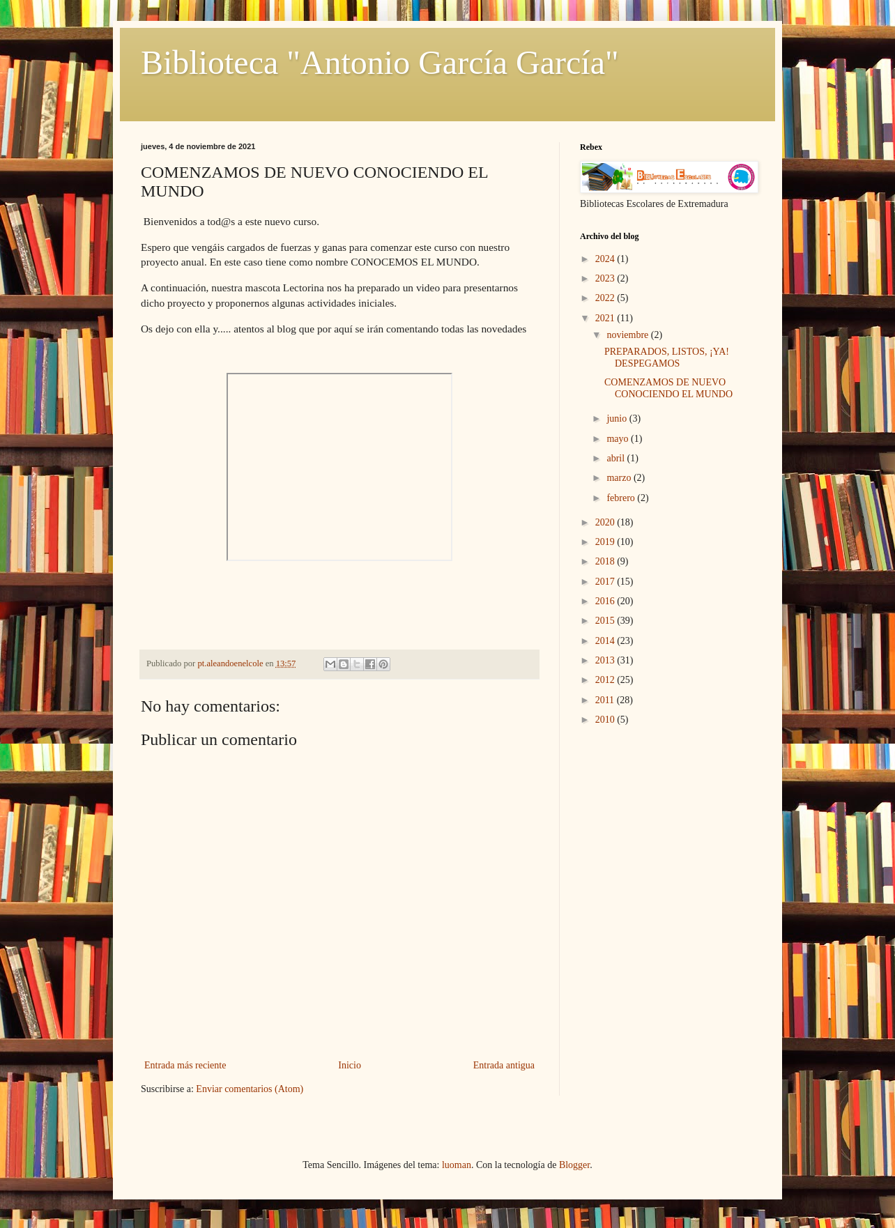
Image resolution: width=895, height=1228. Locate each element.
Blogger (574, 1165)
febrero (621, 498)
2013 (606, 660)
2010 (606, 719)
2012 (606, 680)
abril (616, 458)
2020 (606, 522)
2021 (606, 318)
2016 (606, 601)
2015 (606, 620)
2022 (606, 298)
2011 (606, 700)
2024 (606, 259)
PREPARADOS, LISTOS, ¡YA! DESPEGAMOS (666, 357)
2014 (606, 641)
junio (617, 418)
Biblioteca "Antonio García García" (380, 62)
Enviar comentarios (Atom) (249, 1089)
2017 (606, 581)
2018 (606, 561)
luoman (456, 1165)
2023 (606, 278)
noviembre (628, 335)
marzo (619, 478)
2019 (606, 542)
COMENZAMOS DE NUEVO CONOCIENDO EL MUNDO (668, 388)
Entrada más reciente (185, 1065)
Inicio (349, 1065)
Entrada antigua (504, 1065)
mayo (618, 438)
